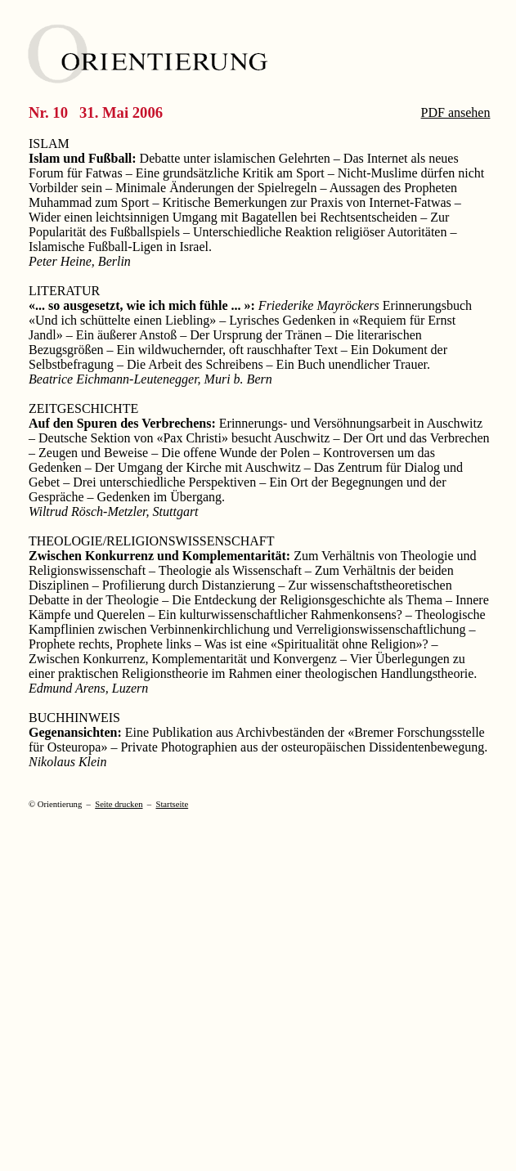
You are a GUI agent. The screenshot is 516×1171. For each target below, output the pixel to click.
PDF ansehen (456, 112)
